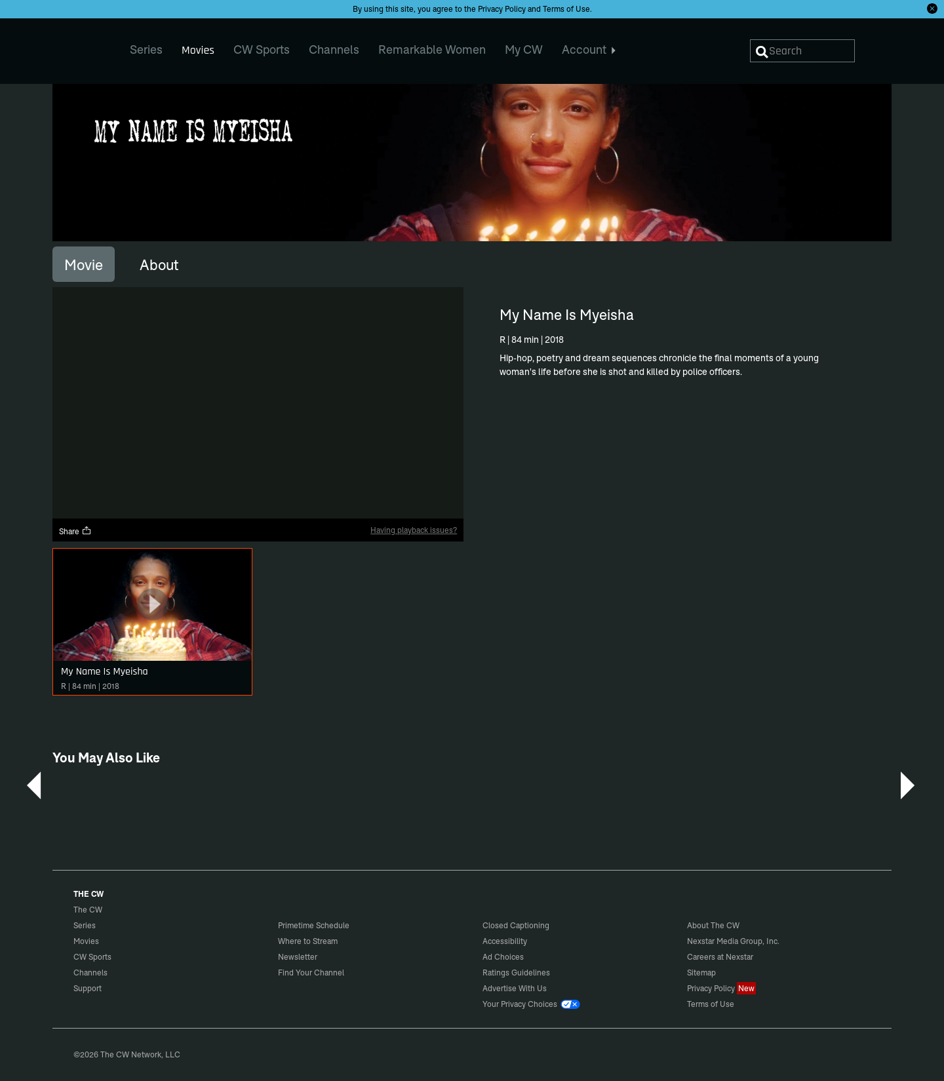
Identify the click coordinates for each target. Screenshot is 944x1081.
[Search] (802, 50)
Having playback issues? (413, 530)
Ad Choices (503, 957)
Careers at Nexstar (720, 957)
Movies (86, 941)
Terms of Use (566, 9)
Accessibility (504, 941)
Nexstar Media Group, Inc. (733, 941)
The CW (79, 46)
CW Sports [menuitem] (261, 49)
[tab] (83, 264)
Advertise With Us (514, 988)
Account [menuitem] (589, 49)
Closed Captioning (515, 925)
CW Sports (92, 957)
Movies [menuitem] (198, 50)
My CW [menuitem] (524, 49)
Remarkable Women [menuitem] (432, 49)
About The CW (713, 925)
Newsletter (297, 957)
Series (84, 925)
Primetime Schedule (313, 925)
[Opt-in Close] (932, 8)
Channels (90, 972)
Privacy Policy (502, 9)
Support (87, 988)
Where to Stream (308, 941)
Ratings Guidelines (516, 972)
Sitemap (701, 972)
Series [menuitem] (146, 49)
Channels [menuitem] (334, 49)
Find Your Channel (311, 972)
